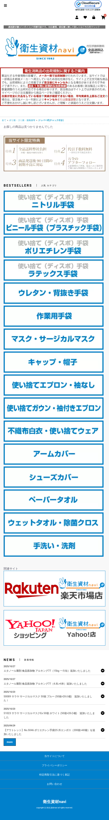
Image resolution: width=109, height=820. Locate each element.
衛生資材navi (54, 801)
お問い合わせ (54, 783)
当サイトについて (54, 756)
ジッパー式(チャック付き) (51, 120)
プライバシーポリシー (54, 765)
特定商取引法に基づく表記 (54, 774)
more (10, 742)
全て (4, 120)
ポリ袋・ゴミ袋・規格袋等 (22, 120)
